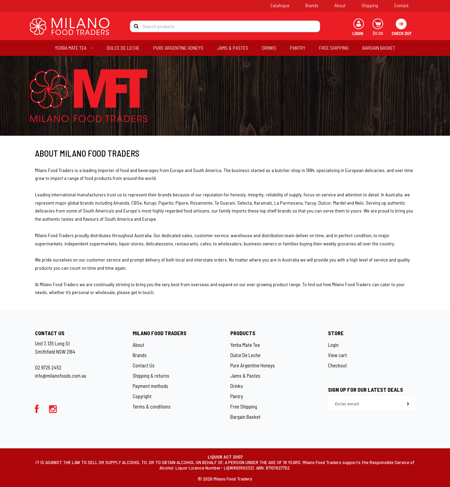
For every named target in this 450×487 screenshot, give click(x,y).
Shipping (370, 5)
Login (333, 345)
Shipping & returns (151, 376)
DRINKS (269, 48)
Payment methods (150, 386)
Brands (311, 5)
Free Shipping (243, 406)
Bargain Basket (245, 417)
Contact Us (144, 365)
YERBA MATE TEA (74, 48)
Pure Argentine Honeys (252, 365)
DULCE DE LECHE (123, 48)
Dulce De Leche (245, 355)
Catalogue (279, 5)
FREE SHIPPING (334, 48)
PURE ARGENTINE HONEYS (178, 48)
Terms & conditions (152, 406)
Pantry (236, 396)
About (340, 5)
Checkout (337, 365)
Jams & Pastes (245, 376)
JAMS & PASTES (232, 48)
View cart (337, 355)
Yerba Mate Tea (245, 345)
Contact (401, 5)
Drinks (236, 386)
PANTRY (297, 48)
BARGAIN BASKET (378, 48)
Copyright (142, 396)
